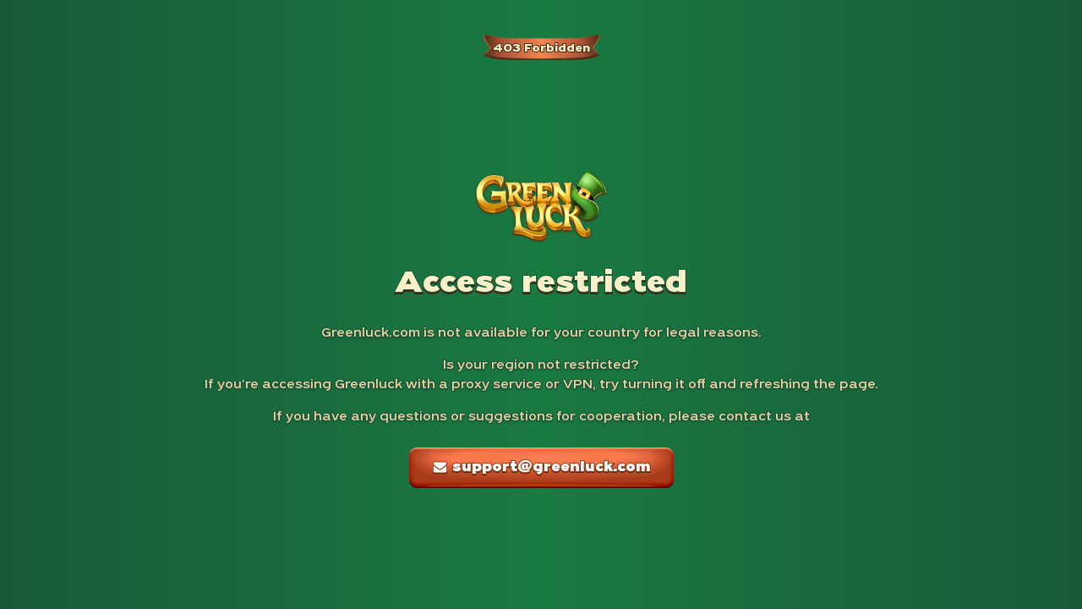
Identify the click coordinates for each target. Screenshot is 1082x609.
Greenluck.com (370, 333)
